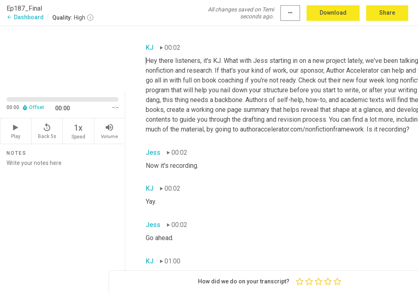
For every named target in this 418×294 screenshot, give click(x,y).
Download (333, 12)
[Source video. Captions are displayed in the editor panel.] (62, 57)
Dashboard (25, 17)
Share (387, 12)
